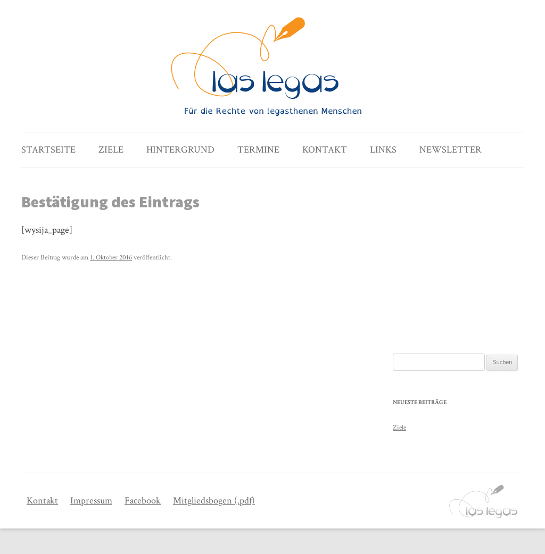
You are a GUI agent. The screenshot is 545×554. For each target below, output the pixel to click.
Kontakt (324, 150)
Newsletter (450, 150)
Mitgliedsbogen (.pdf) (214, 500)
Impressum (91, 500)
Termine (258, 150)
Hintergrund (180, 150)
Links (383, 150)
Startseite (48, 150)
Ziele (110, 150)
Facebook (143, 500)
